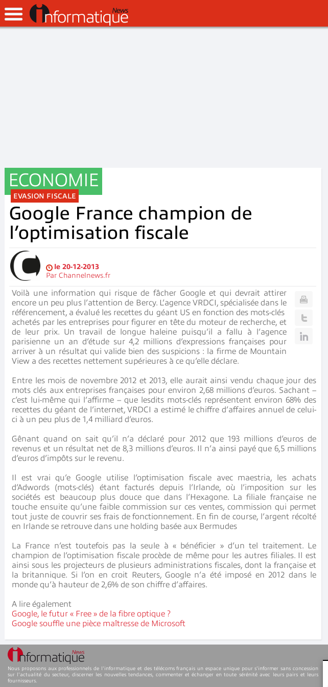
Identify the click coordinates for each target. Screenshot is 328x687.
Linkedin (304, 336)
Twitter (304, 317)
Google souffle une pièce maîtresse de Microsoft (98, 623)
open (13, 14)
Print (304, 299)
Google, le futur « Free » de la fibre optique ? (91, 613)
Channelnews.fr (84, 275)
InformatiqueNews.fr (79, 15)
